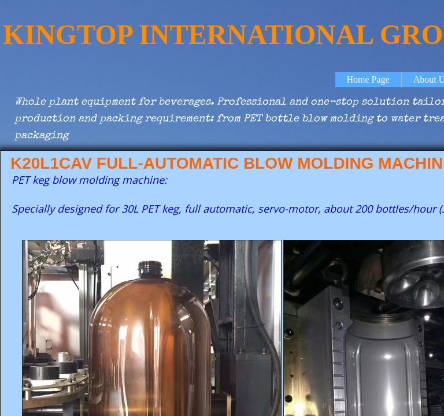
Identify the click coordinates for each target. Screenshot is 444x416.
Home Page (368, 79)
